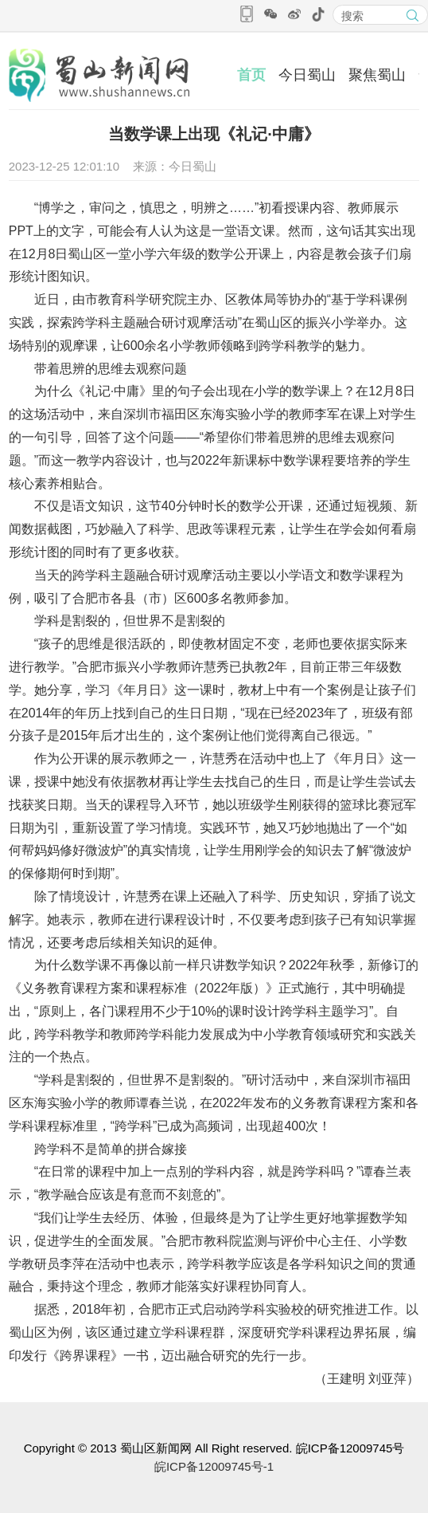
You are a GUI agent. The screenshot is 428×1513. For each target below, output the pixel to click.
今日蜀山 (307, 75)
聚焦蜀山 (377, 75)
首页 (251, 75)
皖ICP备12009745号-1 (214, 1466)
